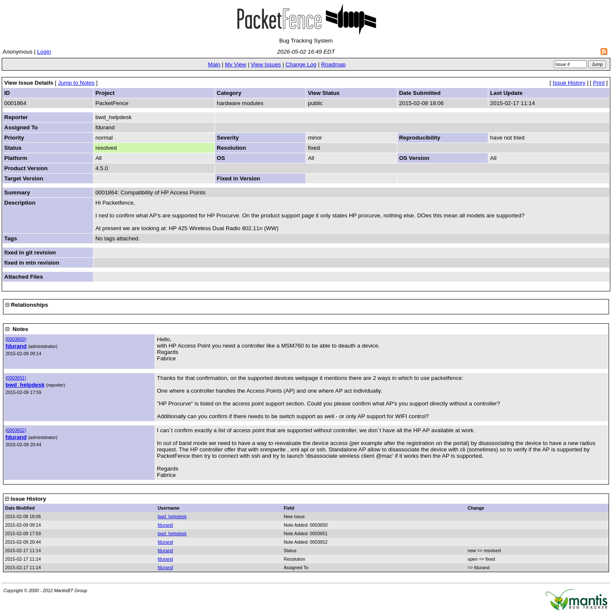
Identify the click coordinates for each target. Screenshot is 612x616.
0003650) (16, 339)
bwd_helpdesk (25, 385)
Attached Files (23, 277)
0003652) (16, 430)
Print (598, 83)
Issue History (568, 83)
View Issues (266, 64)
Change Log (301, 64)
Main (214, 64)
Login (44, 51)
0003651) (16, 377)
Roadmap (333, 64)
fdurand (16, 346)
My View (235, 64)
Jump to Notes (76, 83)
